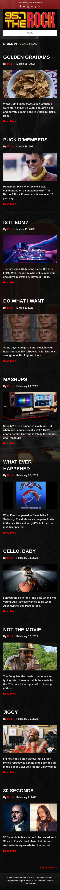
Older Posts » (48, 867)
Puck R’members (25, 139)
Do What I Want (23, 300)
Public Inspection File (16, 878)
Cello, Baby (19, 551)
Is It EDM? (15, 222)
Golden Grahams (26, 57)
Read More (9, 121)
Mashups (15, 379)
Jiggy (10, 712)
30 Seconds (18, 790)
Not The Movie (22, 629)
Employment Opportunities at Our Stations (25, 881)
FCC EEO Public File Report (39, 878)
